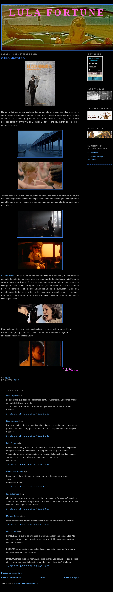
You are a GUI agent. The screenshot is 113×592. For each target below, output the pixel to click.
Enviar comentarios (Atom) (26, 583)
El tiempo (93, 153)
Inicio (42, 577)
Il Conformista (7, 276)
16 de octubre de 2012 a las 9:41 (27, 487)
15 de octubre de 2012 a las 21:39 (27, 414)
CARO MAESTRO (13, 58)
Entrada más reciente (11, 577)
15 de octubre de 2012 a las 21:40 (27, 436)
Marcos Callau (12, 516)
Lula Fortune (57, 12)
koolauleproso (12, 494)
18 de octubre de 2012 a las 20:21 (27, 524)
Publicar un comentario (11, 573)
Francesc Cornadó (14, 472)
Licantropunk (12, 395)
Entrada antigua (71, 577)
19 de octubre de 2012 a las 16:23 (27, 566)
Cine (16, 380)
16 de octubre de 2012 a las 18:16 (27, 509)
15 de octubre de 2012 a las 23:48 (27, 464)
